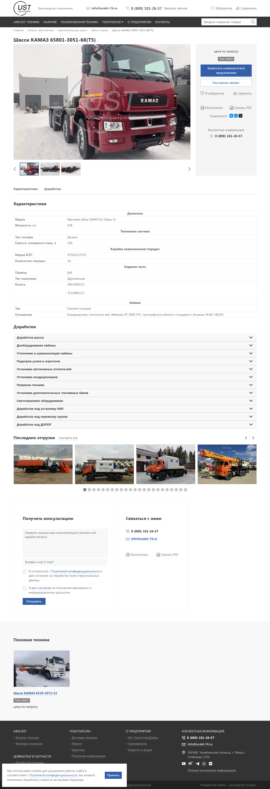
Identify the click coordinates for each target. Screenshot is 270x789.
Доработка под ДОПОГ (34, 424)
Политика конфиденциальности (128, 785)
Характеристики (26, 189)
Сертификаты (137, 744)
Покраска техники (30, 385)
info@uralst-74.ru (104, 8)
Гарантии (78, 750)
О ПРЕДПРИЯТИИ (138, 731)
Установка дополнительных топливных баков (52, 393)
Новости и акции (140, 750)
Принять (113, 775)
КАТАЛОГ (20, 731)
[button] (14, 169)
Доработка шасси (30, 337)
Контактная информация (203, 731)
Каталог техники (27, 738)
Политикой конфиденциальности (75, 571)
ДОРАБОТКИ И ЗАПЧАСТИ (32, 756)
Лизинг (77, 744)
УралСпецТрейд (23, 8)
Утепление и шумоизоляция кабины (45, 353)
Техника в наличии (29, 744)
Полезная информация (89, 756)
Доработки (52, 189)
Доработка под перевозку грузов (42, 416)
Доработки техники (30, 762)
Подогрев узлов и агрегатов (38, 361)
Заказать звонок (175, 8)
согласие (44, 588)
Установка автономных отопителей (44, 369)
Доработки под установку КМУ (40, 408)
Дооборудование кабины (36, 345)
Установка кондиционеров (37, 377)
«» (242, 785)
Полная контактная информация (212, 770)
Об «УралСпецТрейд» (143, 738)
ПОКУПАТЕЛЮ (80, 731)
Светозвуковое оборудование (40, 401)
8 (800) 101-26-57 (146, 8)
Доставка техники (84, 738)
